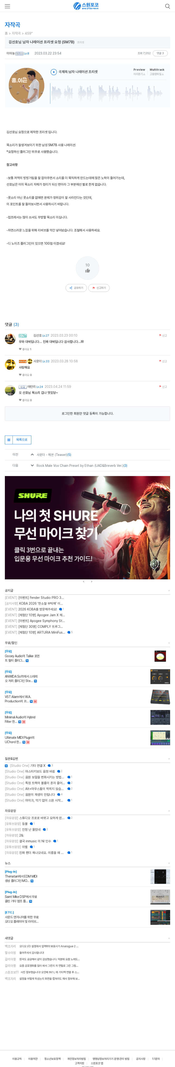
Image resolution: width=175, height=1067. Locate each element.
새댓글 (9, 938)
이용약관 (33, 1059)
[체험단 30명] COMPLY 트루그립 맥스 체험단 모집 (35, 626)
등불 (16, 824)
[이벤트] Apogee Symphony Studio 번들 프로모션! (35, 621)
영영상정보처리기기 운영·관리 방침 (110, 1059)
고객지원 (79, 1063)
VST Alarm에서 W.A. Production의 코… (18, 696)
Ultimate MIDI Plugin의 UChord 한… (19, 737)
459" (29, 33)
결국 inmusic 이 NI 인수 (28, 841)
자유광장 (10, 811)
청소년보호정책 (52, 1059)
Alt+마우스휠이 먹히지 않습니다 (35, 789)
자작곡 (16, 33)
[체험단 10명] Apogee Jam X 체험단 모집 (35, 615)
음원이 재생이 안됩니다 (30, 794)
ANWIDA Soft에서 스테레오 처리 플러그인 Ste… (21, 676)
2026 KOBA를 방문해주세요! (31, 609)
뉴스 (7, 863)
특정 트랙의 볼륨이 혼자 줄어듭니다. (35, 783)
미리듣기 (140, 74)
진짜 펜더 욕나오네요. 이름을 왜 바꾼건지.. (35, 853)
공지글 (9, 590)
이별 (16, 847)
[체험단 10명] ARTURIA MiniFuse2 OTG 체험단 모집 (35, 632)
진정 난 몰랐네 (23, 829)
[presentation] (84, 581)
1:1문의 (156, 1059)
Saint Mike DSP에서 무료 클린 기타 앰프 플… (21, 896)
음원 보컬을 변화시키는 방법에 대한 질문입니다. (35, 777)
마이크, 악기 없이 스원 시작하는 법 (35, 800)
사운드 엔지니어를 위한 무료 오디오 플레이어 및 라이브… (22, 917)
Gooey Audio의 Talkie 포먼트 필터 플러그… (22, 656)
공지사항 (140, 1059)
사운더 (34, 361)
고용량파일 (157, 74)
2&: (14, 835)
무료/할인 (11, 643)
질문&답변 (11, 759)
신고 (163, 335)
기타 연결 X (25, 765)
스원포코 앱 (97, 1063)
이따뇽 (10, 53)
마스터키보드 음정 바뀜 (30, 771)
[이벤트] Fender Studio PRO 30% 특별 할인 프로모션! (35, 598)
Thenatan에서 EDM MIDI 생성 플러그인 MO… (21, 876)
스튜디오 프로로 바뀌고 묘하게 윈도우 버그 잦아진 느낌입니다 (35, 818)
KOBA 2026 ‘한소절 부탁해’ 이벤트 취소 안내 (35, 603)
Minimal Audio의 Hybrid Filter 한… (20, 717)
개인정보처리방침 (76, 1059)
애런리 (31, 386)
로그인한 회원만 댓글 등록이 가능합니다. (88, 413)
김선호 (34, 335)
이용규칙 (17, 1059)
